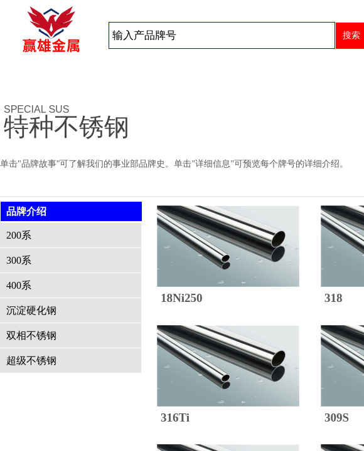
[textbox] (222, 35)
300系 (18, 260)
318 (333, 297)
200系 (18, 235)
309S (336, 417)
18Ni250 (182, 297)
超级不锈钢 (31, 360)
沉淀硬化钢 (31, 310)
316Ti (175, 417)
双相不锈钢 (31, 335)
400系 (18, 285)
